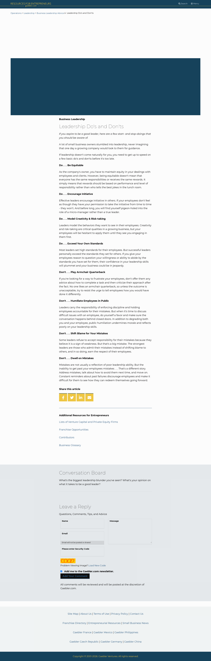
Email (65, 533)
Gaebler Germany (111, 641)
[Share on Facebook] (63, 397)
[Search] (183, 3)
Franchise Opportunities (73, 429)
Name (65, 521)
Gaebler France (82, 632)
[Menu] (195, 3)
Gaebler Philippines (126, 632)
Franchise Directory (74, 623)
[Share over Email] (89, 397)
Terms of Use (101, 613)
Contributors (66, 437)
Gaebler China (133, 641)
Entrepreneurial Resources (104, 623)
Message (114, 521)
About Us (86, 613)
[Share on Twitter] (72, 397)
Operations (16, 13)
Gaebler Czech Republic (84, 641)
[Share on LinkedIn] (81, 397)
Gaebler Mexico (103, 632)
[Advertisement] (105, 37)
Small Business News (136, 623)
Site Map (73, 613)
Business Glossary (70, 445)
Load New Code (97, 565)
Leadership (29, 13)
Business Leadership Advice (50, 13)
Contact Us (136, 613)
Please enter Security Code (75, 549)
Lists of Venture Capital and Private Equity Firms (88, 422)
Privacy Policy (119, 613)
